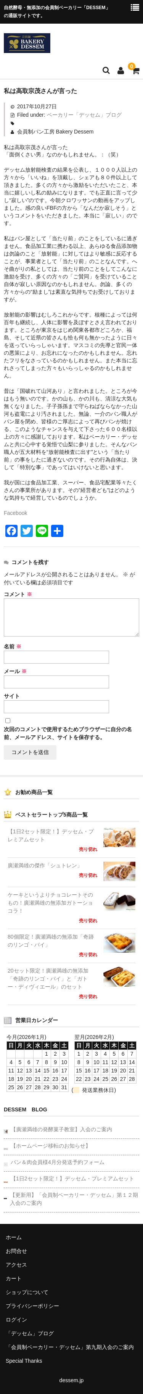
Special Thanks (24, 1361)
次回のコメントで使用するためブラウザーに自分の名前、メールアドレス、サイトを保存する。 (68, 733)
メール (15, 671)
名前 (12, 646)
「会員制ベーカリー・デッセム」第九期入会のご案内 (70, 1347)
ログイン (16, 1320)
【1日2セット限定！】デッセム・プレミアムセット (51, 835)
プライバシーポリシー (32, 1306)
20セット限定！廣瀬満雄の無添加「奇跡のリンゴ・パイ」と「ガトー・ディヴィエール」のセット (48, 979)
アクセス (16, 1265)
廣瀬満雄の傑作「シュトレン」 (45, 865)
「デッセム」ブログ (30, 1333)
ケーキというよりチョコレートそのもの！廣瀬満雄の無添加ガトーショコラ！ (50, 903)
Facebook (15, 513)
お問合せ (16, 1251)
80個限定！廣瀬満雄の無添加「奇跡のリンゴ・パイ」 (51, 941)
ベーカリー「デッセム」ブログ (84, 115)
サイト (12, 696)
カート (14, 1278)
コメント (18, 594)
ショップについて (27, 1292)
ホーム (14, 1237)
